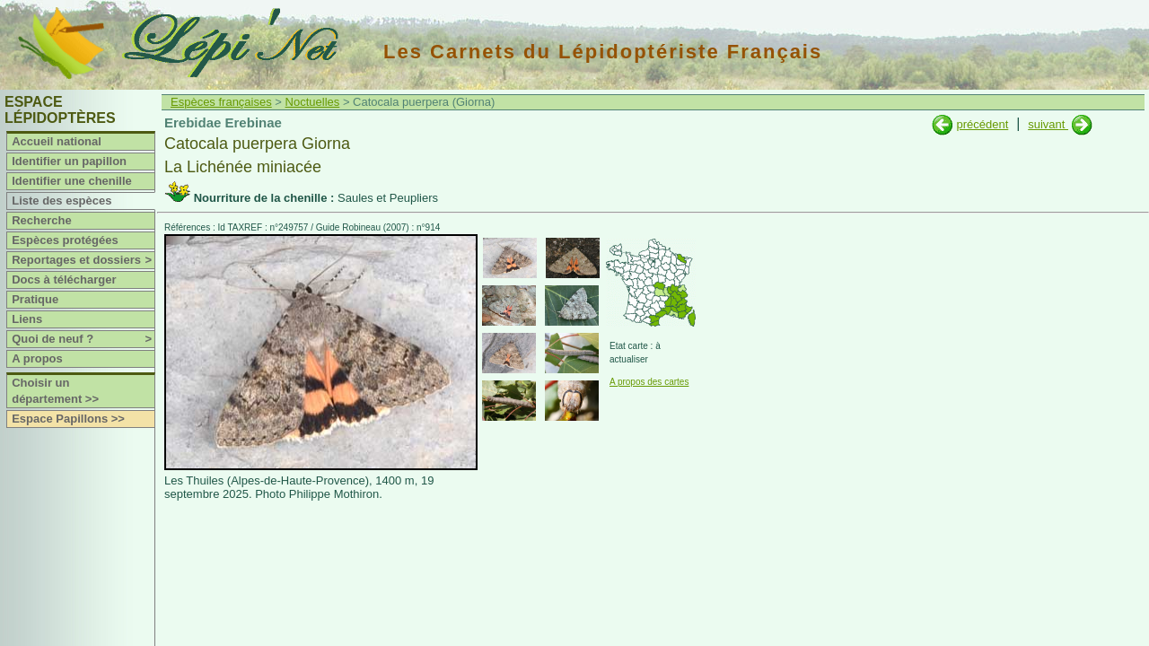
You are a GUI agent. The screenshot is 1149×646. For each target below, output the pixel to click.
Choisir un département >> (55, 391)
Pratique (35, 299)
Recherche (41, 220)
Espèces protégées (65, 240)
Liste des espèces (61, 200)
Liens (27, 319)
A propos (37, 358)
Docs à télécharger (64, 279)
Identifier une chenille (72, 181)
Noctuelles (312, 102)
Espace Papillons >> (68, 418)
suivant (1048, 124)
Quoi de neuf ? (83, 339)
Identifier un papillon (69, 161)
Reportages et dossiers (83, 260)
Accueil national (56, 141)
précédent (982, 124)
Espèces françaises (221, 102)
